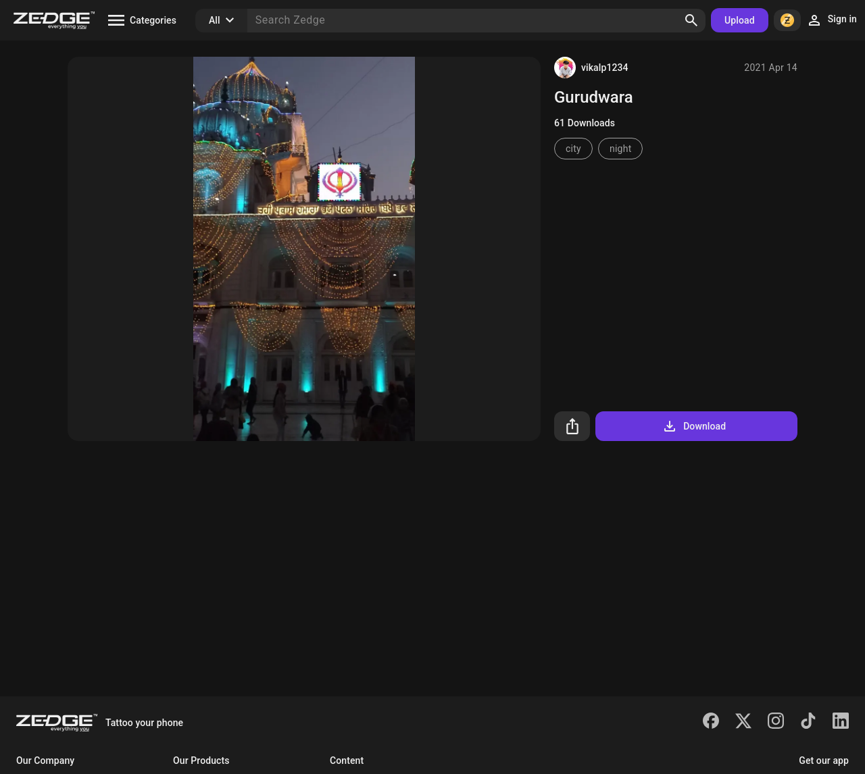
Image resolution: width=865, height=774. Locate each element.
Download (694, 426)
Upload (739, 20)
